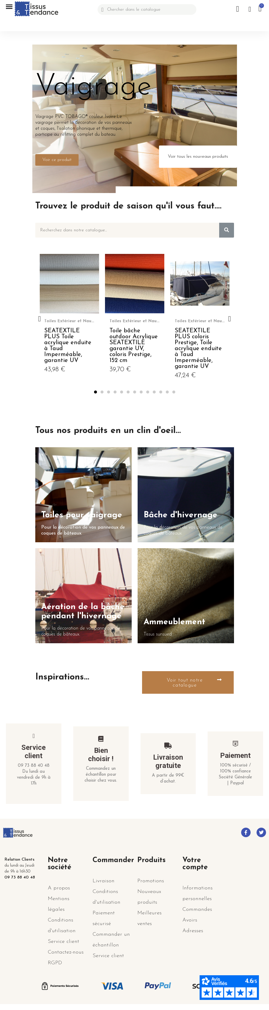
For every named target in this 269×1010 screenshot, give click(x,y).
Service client (33, 751)
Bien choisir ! (101, 754)
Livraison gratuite (168, 761)
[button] (57, 160)
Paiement (235, 755)
